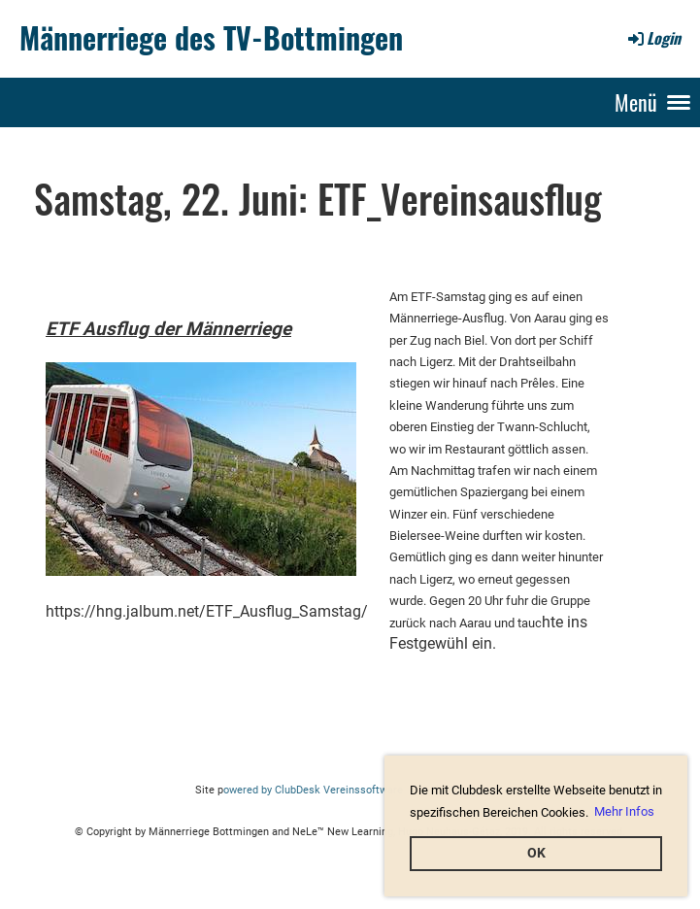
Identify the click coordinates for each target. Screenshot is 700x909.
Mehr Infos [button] (624, 811)
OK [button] (536, 853)
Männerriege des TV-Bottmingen (211, 37)
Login (653, 38)
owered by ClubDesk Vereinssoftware (313, 790)
